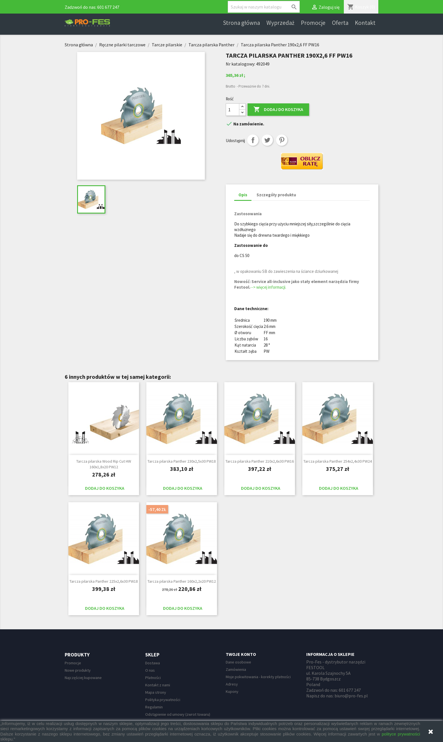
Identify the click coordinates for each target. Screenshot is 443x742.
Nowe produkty (78, 670)
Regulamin (154, 707)
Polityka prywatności (162, 699)
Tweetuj (267, 140)
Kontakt (365, 23)
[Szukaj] (264, 7)
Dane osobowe (238, 662)
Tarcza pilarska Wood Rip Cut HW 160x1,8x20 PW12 (103, 464)
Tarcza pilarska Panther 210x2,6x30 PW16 (259, 461)
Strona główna (241, 23)
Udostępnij (253, 140)
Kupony (232, 691)
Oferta (340, 23)
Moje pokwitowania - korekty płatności (258, 676)
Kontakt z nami (157, 684)
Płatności (153, 677)
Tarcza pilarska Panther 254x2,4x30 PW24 (337, 461)
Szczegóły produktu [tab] (276, 194)
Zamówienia (236, 669)
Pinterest (281, 140)
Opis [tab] (242, 194)
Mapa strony (155, 692)
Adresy (232, 684)
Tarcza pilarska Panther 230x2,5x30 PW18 (181, 461)
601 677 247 (108, 7)
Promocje (313, 23)
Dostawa (152, 662)
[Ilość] (232, 109)
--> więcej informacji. (268, 287)
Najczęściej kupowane (83, 677)
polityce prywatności (401, 734)
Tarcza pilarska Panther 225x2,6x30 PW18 (104, 581)
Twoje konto (241, 654)
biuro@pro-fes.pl (351, 696)
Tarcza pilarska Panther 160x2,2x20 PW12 (181, 581)
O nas (150, 670)
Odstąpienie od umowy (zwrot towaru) (177, 714)
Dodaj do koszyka (278, 109)
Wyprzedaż (280, 23)
